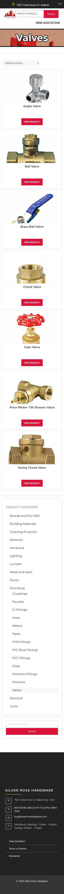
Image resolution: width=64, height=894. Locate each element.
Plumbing (17, 588)
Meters (17, 625)
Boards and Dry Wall (25, 515)
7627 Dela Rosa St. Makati (33, 5)
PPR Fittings (21, 642)
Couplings (19, 593)
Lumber (16, 564)
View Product (32, 122)
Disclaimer (14, 856)
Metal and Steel (21, 572)
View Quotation (48, 22)
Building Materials (23, 523)
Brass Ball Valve (32, 226)
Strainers (18, 682)
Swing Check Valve (32, 467)
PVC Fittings (21, 658)
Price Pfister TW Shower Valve (32, 407)
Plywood (16, 698)
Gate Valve (32, 347)
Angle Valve (32, 106)
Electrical (16, 540)
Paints (14, 580)
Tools (14, 706)
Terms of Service (18, 848)
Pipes (16, 634)
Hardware (17, 548)
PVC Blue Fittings (25, 650)
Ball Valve (32, 166)
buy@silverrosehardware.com (30, 816)
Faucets (18, 601)
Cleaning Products (23, 532)
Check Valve (32, 287)
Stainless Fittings (24, 674)
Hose (16, 617)
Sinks (16, 666)
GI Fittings (19, 609)
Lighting (16, 556)
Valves (17, 690)
